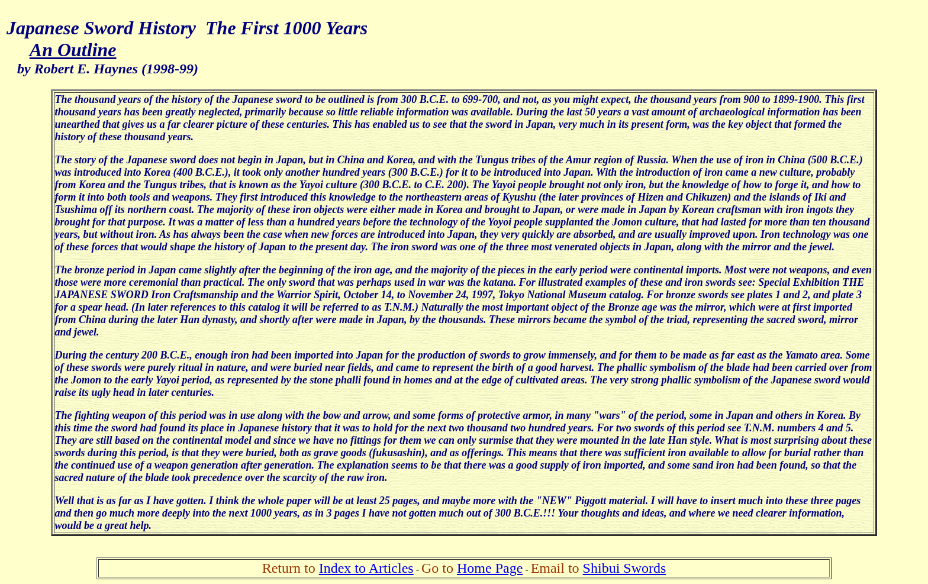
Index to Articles (366, 568)
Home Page (490, 568)
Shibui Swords (624, 568)
